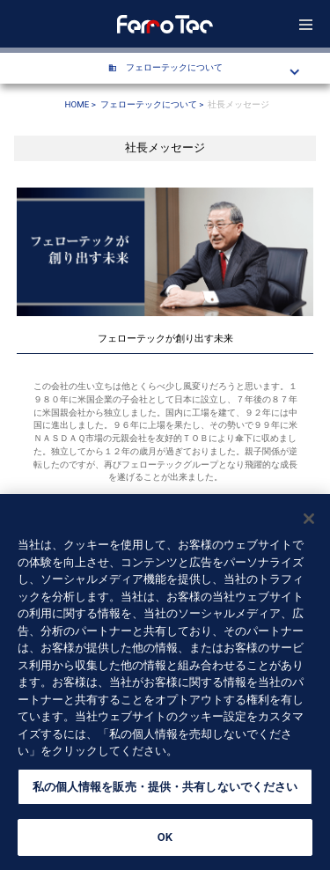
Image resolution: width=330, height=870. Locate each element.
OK (165, 839)
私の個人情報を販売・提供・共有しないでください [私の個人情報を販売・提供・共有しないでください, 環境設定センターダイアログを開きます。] (165, 789)
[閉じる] (309, 521)
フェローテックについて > (152, 104)
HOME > (80, 104)
